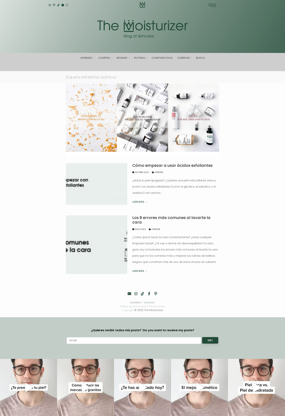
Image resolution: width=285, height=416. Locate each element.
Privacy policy (158, 306)
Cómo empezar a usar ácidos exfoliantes (172, 165)
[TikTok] (58, 5)
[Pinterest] (54, 5)
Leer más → (140, 202)
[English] (63, 5)
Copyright (127, 310)
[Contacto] (129, 293)
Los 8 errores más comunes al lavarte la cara (171, 220)
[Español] (67, 5)
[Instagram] (50, 5)
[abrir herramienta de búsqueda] (210, 5)
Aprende (157, 172)
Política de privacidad (132, 306)
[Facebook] (149, 293)
